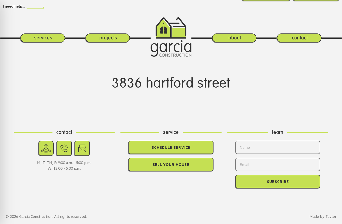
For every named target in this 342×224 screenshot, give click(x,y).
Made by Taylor (322, 216)
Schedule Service (171, 147)
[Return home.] (171, 28)
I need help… (14, 6)
